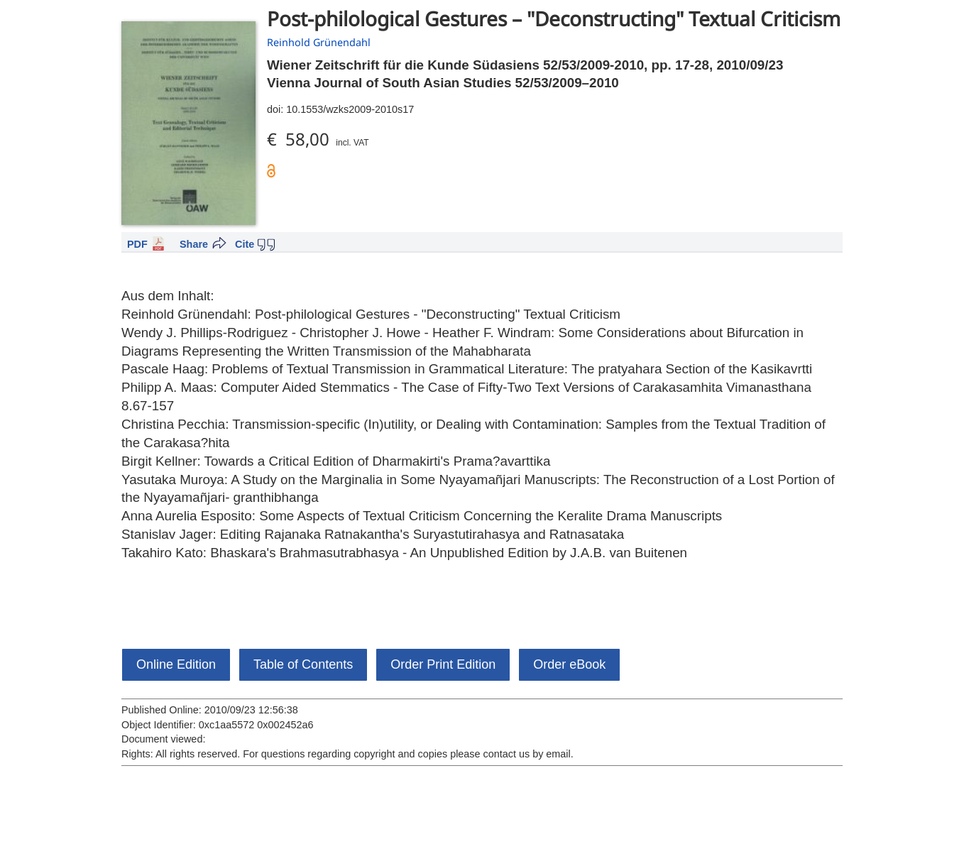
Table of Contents (303, 664)
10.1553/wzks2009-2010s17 (350, 109)
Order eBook (569, 664)
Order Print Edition (442, 664)
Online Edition (176, 664)
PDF (137, 244)
